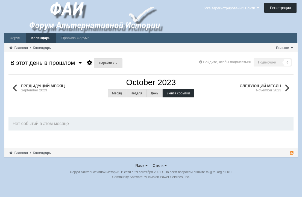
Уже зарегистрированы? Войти (231, 8)
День (155, 93)
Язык (141, 165)
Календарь (41, 38)
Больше (284, 48)
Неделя (136, 93)
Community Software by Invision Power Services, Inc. (151, 177)
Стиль (160, 165)
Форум (15, 38)
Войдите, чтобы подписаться (227, 62)
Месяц (117, 93)
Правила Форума (75, 38)
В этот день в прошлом (46, 62)
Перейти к (108, 63)
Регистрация (280, 8)
